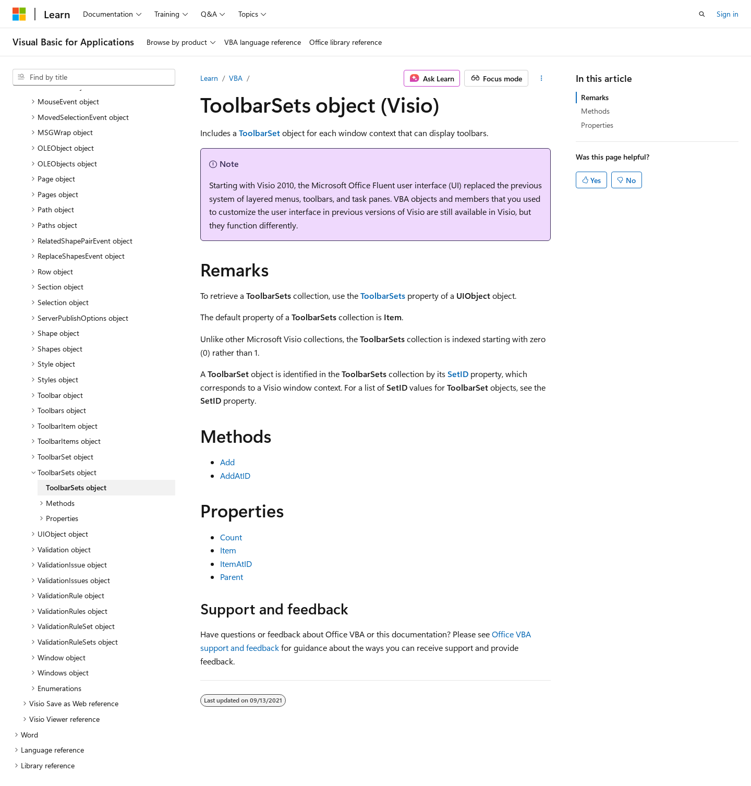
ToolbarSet (259, 132)
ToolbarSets (382, 295)
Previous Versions (406, 753)
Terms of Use (591, 753)
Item (228, 550)
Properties (597, 125)
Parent (231, 576)
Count (231, 536)
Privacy (538, 753)
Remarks (595, 97)
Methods (595, 111)
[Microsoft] (19, 14)
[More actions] (541, 78)
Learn (209, 78)
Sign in (727, 14)
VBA (236, 78)
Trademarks (642, 753)
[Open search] (702, 14)
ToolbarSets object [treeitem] (76, 420)
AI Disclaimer (345, 753)
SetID (457, 373)
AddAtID (235, 475)
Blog (453, 753)
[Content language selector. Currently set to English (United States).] (60, 753)
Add (227, 461)
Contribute (497, 753)
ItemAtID (236, 563)
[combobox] (94, 77)
